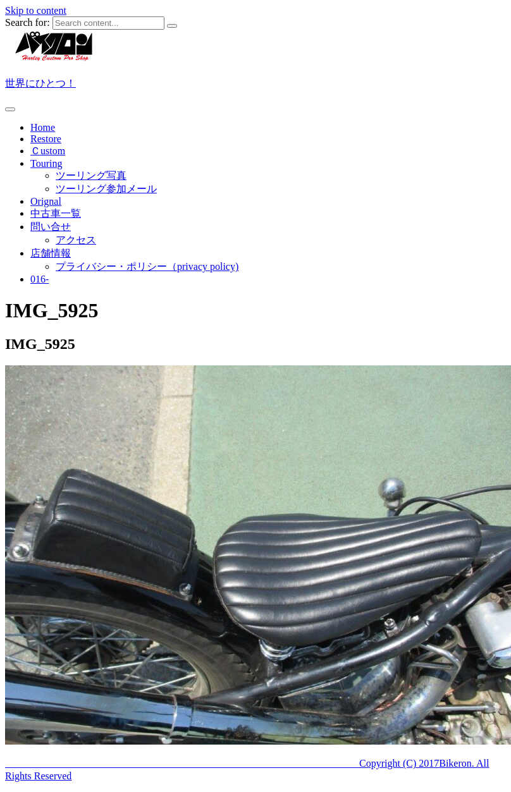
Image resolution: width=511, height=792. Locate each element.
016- (39, 279)
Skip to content (35, 10)
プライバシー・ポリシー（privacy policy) (147, 266)
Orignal (45, 201)
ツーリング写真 (91, 175)
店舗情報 (50, 253)
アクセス (76, 240)
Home (42, 127)
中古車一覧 (55, 213)
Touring (46, 163)
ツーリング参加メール (106, 188)
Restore (45, 138)
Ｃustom (47, 150)
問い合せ (50, 226)
